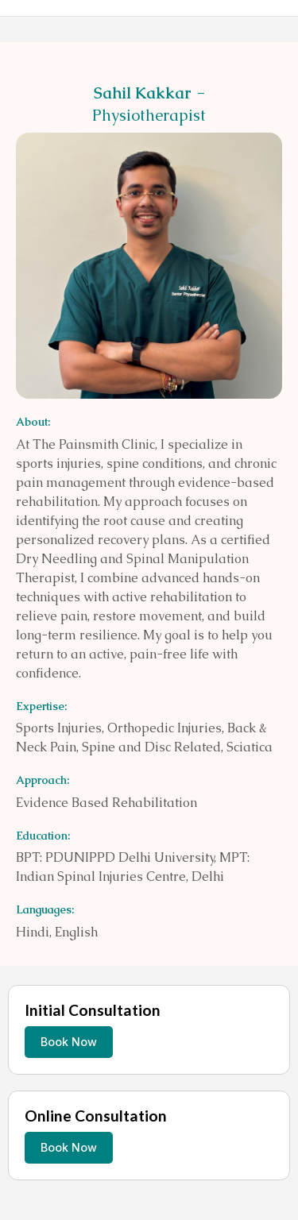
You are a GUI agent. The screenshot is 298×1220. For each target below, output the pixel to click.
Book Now (69, 1041)
